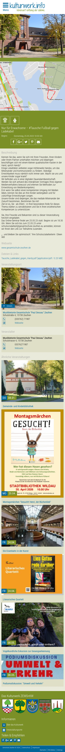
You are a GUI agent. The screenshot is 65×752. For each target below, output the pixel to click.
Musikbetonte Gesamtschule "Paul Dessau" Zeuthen (27, 312)
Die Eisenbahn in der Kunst (15, 551)
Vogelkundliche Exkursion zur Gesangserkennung (26, 651)
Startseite (43, 750)
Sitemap (59, 750)
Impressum (36, 748)
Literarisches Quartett (13, 599)
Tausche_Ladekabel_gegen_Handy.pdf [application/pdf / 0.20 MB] (31, 258)
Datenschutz (26, 748)
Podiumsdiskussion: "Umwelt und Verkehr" (23, 683)
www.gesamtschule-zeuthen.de (16, 247)
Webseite (19, 322)
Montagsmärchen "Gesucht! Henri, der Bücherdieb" (27, 502)
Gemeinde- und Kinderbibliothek (18, 406)
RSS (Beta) (51, 750)
